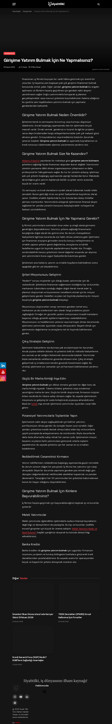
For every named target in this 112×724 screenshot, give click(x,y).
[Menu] (14, 4)
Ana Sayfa (16, 11)
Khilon (17, 722)
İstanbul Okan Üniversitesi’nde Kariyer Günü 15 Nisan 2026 (32, 616)
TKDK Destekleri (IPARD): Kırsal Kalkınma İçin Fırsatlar (74, 616)
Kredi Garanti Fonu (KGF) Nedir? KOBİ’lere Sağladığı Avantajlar (29, 659)
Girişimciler (27, 11)
